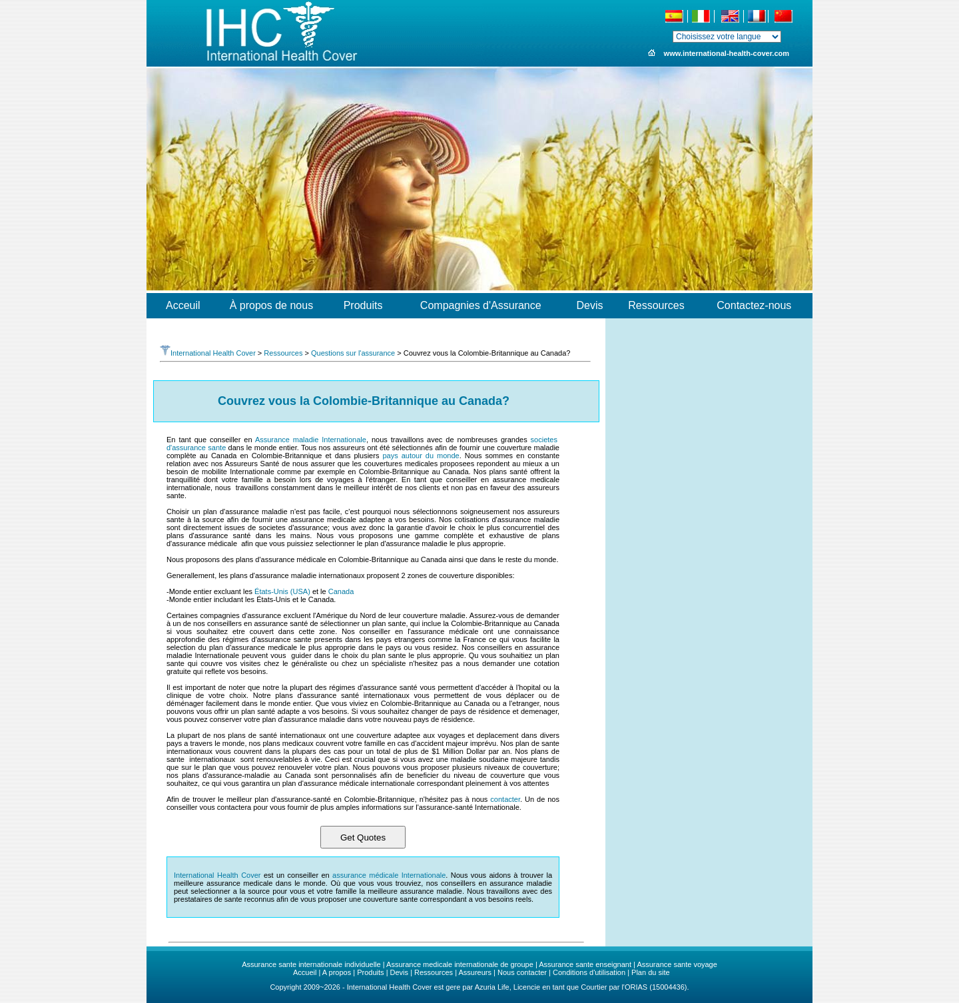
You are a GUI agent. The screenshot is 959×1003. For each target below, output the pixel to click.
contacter (505, 799)
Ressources (283, 353)
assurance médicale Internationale (389, 875)
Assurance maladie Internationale (310, 440)
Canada (341, 591)
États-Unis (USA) (282, 591)
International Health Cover (208, 353)
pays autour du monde (420, 456)
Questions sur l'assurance (353, 353)
